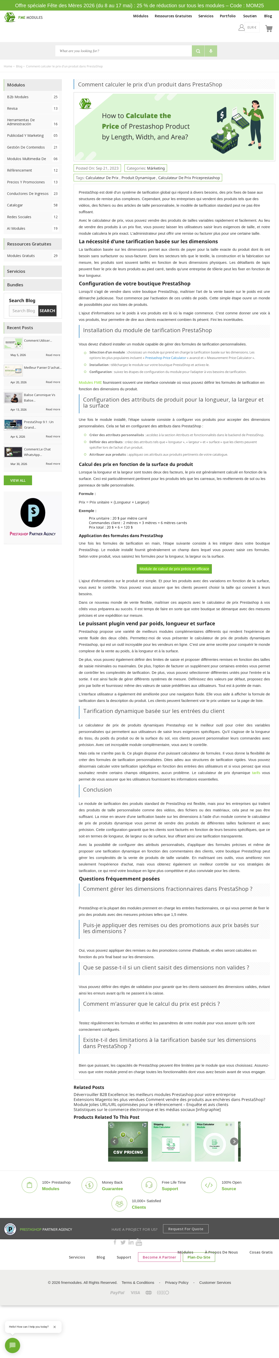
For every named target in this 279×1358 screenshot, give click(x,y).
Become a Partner (159, 1257)
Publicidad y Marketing (33, 135)
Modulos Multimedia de (33, 159)
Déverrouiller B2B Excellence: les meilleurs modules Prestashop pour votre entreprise (155, 1094)
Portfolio (228, 16)
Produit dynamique (138, 177)
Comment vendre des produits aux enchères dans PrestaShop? (205, 1099)
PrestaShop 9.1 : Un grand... (39, 425)
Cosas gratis (261, 1252)
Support (124, 1257)
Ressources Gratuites (173, 16)
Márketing (156, 168)
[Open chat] (12, 1345)
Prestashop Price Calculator (165, 357)
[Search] (123, 50)
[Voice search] (211, 51)
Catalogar (33, 205)
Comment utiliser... (38, 340)
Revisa (33, 108)
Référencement (33, 170)
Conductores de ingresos (33, 193)
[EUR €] (238, 27)
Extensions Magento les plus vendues (109, 1099)
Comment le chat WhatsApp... (37, 452)
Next (234, 1142)
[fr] (256, 27)
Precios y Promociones (33, 182)
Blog (268, 16)
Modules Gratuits (33, 256)
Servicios (205, 16)
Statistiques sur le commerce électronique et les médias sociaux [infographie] (147, 1109)
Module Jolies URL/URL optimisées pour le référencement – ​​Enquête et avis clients (151, 1104)
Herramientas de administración (33, 122)
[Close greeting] (55, 1327)
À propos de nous (221, 1252)
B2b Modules (33, 97)
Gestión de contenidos (33, 147)
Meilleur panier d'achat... (43, 367)
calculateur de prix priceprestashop (189, 177)
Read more (53, 355)
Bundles (15, 285)
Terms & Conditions (138, 1282)
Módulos (140, 16)
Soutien (250, 16)
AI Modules (33, 228)
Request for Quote (185, 1228)
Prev (114, 1142)
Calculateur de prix (102, 177)
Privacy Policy (176, 1282)
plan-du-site (199, 1257)
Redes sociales (33, 217)
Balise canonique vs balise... (39, 398)
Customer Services (215, 1282)
